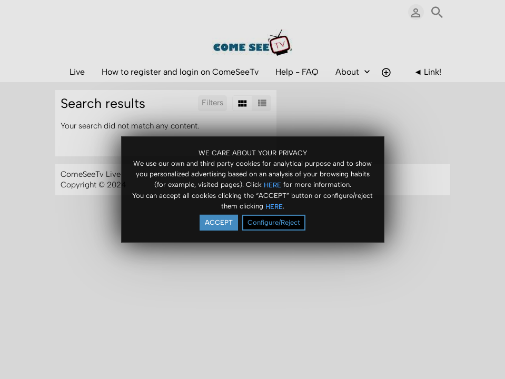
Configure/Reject (273, 223)
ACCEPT (219, 223)
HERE (272, 185)
